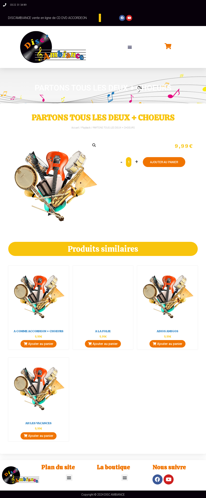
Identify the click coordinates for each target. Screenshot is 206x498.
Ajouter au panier (164, 162)
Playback (86, 127)
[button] (129, 47)
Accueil (75, 127)
